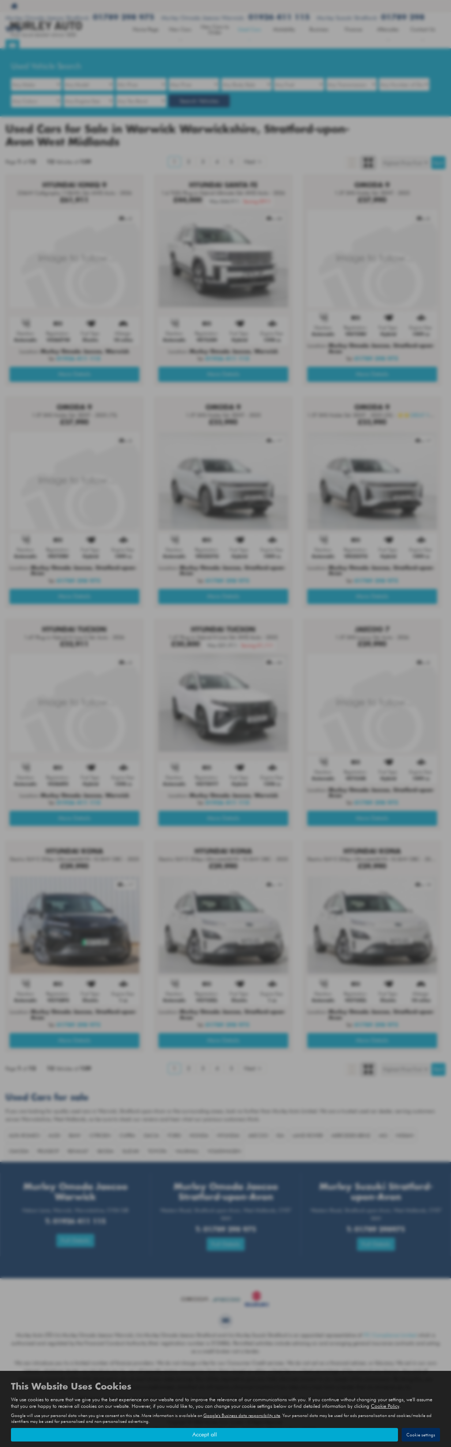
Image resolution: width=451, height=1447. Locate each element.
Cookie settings (420, 1434)
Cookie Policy (385, 1406)
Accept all (204, 1434)
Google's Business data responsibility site (241, 1415)
